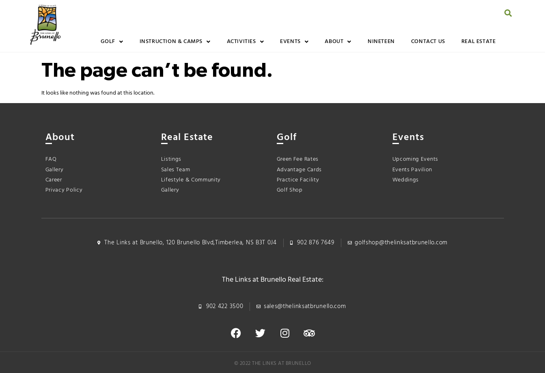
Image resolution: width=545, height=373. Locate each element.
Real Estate (478, 41)
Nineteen (381, 41)
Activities (245, 42)
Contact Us (428, 41)
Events (294, 42)
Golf (112, 42)
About (338, 42)
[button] (508, 12)
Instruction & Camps (175, 42)
